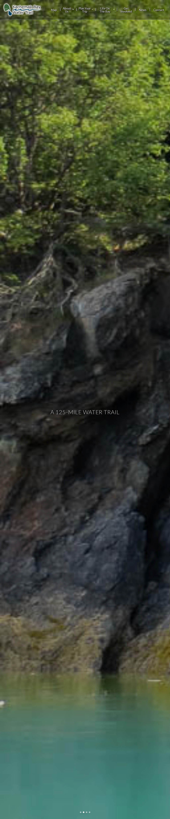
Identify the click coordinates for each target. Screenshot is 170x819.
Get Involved (126, 9)
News (142, 10)
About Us (69, 9)
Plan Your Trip (86, 9)
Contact (158, 10)
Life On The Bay (107, 9)
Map (54, 10)
